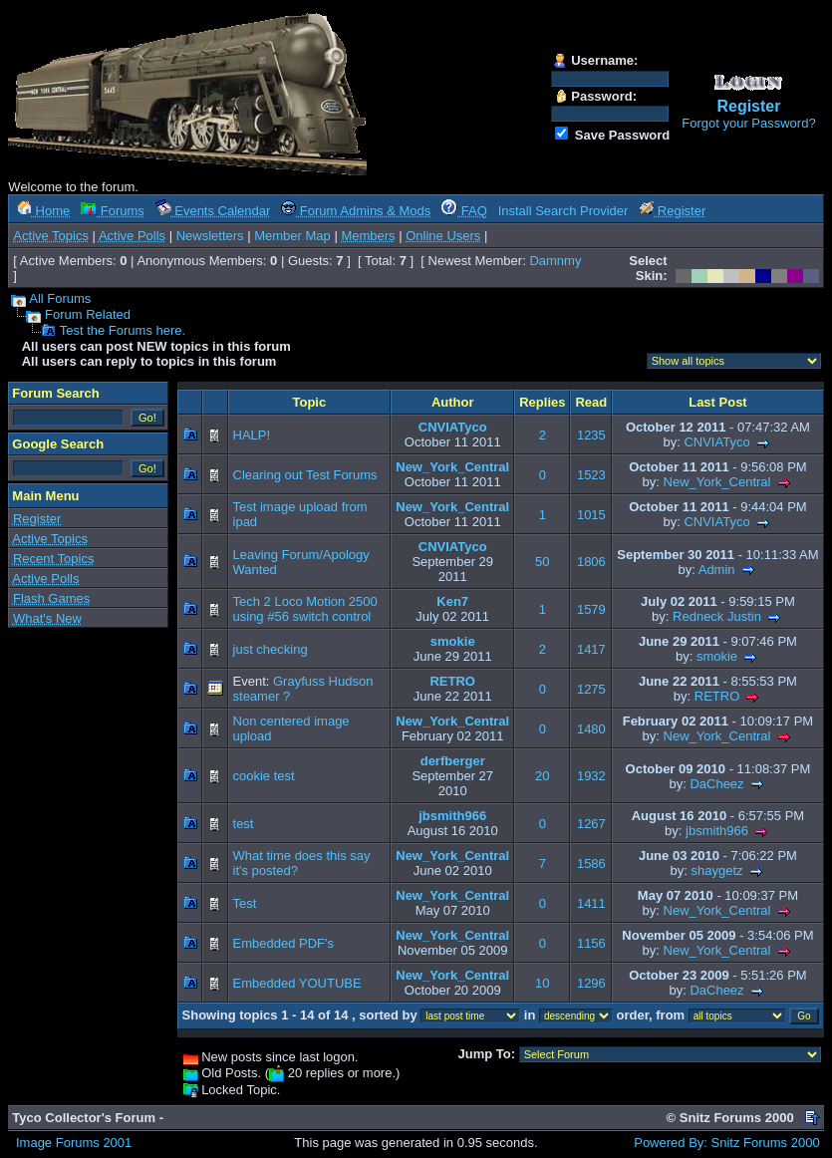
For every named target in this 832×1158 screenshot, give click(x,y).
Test (245, 903)
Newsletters (210, 235)
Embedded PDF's (283, 943)
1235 (591, 435)
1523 (591, 474)
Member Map (292, 235)
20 (542, 775)
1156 (591, 943)
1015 (591, 514)
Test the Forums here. (122, 330)
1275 (591, 689)
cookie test (264, 775)
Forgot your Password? (748, 123)
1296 (591, 983)
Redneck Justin (717, 616)
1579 (591, 609)
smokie (452, 641)
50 (542, 561)
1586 (591, 863)
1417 (591, 649)
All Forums (60, 298)
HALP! (252, 435)
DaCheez (716, 783)
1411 (591, 903)
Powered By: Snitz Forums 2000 (726, 1142)
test (243, 823)
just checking (270, 649)
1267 (591, 823)
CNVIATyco (452, 427)
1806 (591, 561)
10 (542, 983)
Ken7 (452, 601)
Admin (716, 569)
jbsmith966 (452, 815)
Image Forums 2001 (74, 1142)
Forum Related (88, 314)
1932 (591, 775)
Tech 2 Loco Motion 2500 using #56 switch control (305, 609)
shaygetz (716, 870)
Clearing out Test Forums (305, 474)
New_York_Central (452, 466)
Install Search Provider (563, 210)
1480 (591, 729)
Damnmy (555, 260)
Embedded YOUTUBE (297, 983)
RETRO (452, 681)
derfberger (452, 760)
